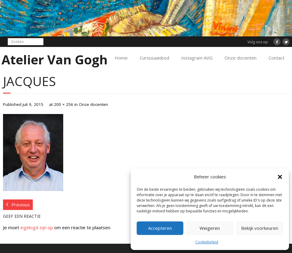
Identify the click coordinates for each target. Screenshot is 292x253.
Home (121, 58)
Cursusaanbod (154, 58)
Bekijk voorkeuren (259, 228)
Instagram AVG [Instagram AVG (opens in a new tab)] (197, 58)
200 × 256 (63, 104)
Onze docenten (240, 58)
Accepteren (160, 228)
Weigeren (210, 228)
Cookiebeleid (206, 242)
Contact (276, 58)
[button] (280, 177)
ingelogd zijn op (36, 227)
